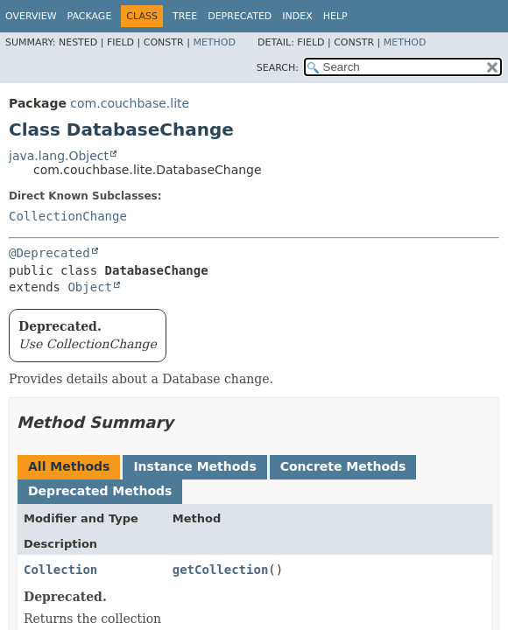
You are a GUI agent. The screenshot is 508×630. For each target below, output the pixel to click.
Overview (31, 16)
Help (335, 16)
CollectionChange (68, 216)
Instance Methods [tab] (194, 466)
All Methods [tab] (68, 466)
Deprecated (240, 16)
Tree (185, 16)
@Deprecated (49, 253)
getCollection (221, 570)
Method (214, 42)
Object (89, 287)
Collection (60, 570)
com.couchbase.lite (129, 103)
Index (297, 16)
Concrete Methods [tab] (343, 466)
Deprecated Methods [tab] (100, 491)
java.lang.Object (59, 156)
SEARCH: (278, 68)
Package (89, 16)
